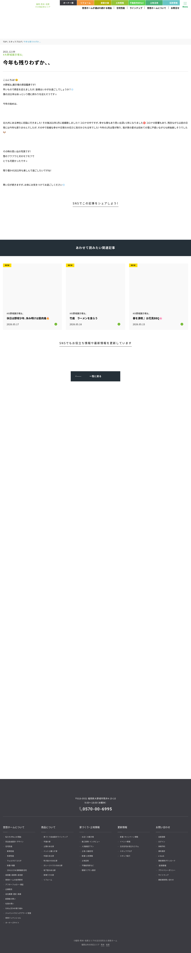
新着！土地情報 (88, 855)
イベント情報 (126, 841)
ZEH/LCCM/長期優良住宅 (19, 869)
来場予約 (162, 845)
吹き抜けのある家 (51, 860)
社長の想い (10, 903)
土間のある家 (49, 845)
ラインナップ (136, 8)
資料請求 (162, 850)
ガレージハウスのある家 (54, 864)
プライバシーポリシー (168, 869)
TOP (5, 41)
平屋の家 (48, 841)
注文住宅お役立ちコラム (131, 845)
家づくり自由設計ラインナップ (57, 836)
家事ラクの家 (49, 874)
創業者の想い (11, 898)
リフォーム (85, 2)
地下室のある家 (50, 869)
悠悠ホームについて (156, 8)
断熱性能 (12, 850)
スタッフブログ (15, 41)
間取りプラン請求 (89, 869)
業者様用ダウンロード (168, 860)
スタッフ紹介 (126, 855)
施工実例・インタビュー (92, 841)
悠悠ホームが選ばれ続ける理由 (97, 8)
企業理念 (9, 888)
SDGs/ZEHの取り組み (15, 907)
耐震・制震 (12, 864)
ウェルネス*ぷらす (16, 860)
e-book (162, 855)
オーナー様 (68, 2)
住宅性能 (121, 8)
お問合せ (175, 8)
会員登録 (162, 836)
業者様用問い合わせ (167, 879)
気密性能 (12, 855)
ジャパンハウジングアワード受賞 (20, 912)
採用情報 (171, 2)
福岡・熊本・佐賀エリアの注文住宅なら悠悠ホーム (96, 940)
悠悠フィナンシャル (14, 917)
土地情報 (120, 2)
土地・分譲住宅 (88, 850)
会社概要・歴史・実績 (14, 893)
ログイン (162, 841)
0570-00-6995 (97, 808)
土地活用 (154, 2)
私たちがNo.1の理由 (14, 836)
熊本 (102, 944)
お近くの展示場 (89, 836)
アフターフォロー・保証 (16, 884)
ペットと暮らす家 (51, 850)
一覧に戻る (95, 374)
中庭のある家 (49, 855)
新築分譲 (102, 2)
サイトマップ (164, 874)
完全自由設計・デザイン (16, 841)
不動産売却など (137, 2)
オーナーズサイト (13, 922)
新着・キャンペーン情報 (130, 836)
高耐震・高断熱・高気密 (15, 874)
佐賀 (108, 944)
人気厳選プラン (89, 845)
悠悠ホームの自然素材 (15, 879)
